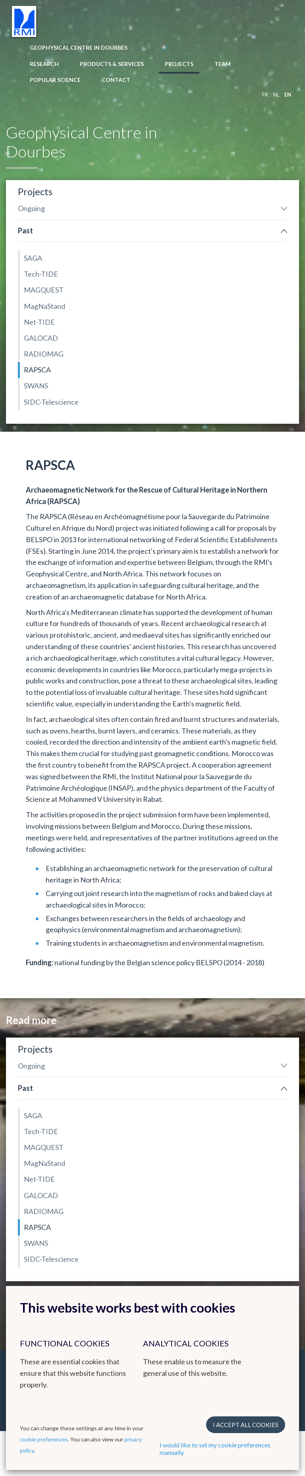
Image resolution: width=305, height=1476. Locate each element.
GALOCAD (41, 338)
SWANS (36, 385)
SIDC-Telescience (51, 402)
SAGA (33, 258)
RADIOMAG (44, 353)
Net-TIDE (39, 322)
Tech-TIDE (41, 274)
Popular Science (55, 79)
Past (25, 230)
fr (265, 94)
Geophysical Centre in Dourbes (78, 47)
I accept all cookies (245, 1424)
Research (44, 63)
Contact (116, 79)
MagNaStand (44, 306)
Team (222, 63)
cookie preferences (44, 1439)
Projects (179, 63)
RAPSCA (37, 369)
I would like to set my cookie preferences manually (215, 1448)
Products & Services (112, 63)
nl (276, 94)
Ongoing (31, 208)
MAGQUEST (44, 289)
